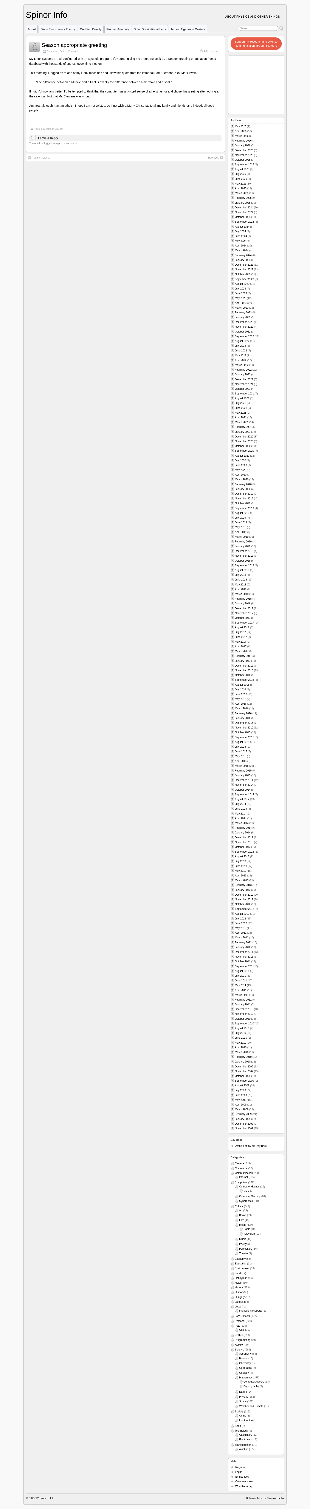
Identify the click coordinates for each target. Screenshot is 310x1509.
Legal (238, 1306)
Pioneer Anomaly (117, 29)
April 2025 (240, 188)
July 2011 (240, 975)
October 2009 (243, 1076)
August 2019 (242, 512)
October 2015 (243, 732)
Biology (243, 1358)
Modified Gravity (91, 29)
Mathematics (246, 1377)
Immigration (246, 1420)
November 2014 (244, 784)
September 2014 (244, 794)
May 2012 (240, 928)
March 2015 (241, 765)
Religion (239, 1344)
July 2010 (240, 1033)
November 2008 (244, 1128)
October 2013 (243, 846)
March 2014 (241, 823)
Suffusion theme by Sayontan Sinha (265, 1498)
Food (238, 1273)
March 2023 (241, 307)
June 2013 (241, 866)
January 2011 (243, 1004)
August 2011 (242, 971)
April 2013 (240, 875)
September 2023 (244, 279)
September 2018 (244, 565)
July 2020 (240, 460)
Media (242, 1224)
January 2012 (243, 947)
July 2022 (240, 345)
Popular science (39, 157)
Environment (242, 1268)
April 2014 (240, 818)
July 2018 (240, 574)
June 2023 (241, 293)
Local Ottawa (242, 1316)
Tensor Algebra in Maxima (188, 29)
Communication (244, 1173)
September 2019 (244, 508)
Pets (237, 1325)
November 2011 (244, 956)
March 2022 (241, 364)
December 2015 (244, 722)
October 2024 (243, 217)
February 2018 (243, 598)
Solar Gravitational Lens (150, 29)
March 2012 (241, 937)
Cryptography (251, 1386)
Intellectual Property (250, 1310)
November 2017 (244, 613)
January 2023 (243, 317)
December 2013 (244, 837)
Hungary (240, 1297)
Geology (244, 1372)
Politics (239, 1335)
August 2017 (242, 627)
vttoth (48, 128)
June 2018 (241, 579)
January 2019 (243, 546)
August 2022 (242, 341)
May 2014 (240, 813)
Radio (246, 1228)
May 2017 (240, 641)
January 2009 (243, 1119)
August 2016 (242, 684)
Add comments (211, 51)
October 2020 (243, 446)
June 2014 (241, 808)
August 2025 (242, 169)
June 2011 (241, 980)
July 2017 (240, 632)
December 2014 (244, 780)
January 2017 (243, 660)
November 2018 (244, 555)
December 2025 (244, 150)
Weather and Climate (251, 1406)
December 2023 (244, 264)
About (32, 29)
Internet (243, 1177)
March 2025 (241, 193)
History (239, 1287)
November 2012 (244, 899)
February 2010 (243, 1056)
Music (242, 1239)
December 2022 (244, 321)
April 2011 (240, 990)
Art (240, 1210)
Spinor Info (46, 15)
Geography (245, 1367)
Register (240, 1467)
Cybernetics (246, 1201)
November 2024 (244, 212)
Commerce (241, 1168)
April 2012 (240, 932)
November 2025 (244, 155)
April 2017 (240, 646)
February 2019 (243, 541)
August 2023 (242, 283)
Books (242, 1215)
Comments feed (244, 1481)
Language (240, 1301)
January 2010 (243, 1061)
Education (240, 1263)
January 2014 (243, 832)
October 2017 (243, 617)
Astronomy (245, 1353)
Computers (52, 51)
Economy (240, 1258)
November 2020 (244, 441)
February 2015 (243, 770)
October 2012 (243, 904)
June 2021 (241, 408)
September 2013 (244, 851)
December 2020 (244, 436)
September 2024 (244, 221)
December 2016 (244, 665)
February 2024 (243, 255)
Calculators (245, 1434)
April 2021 (240, 417)
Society (239, 1411)
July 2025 (240, 174)
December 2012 (244, 894)
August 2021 (242, 398)
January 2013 (243, 890)
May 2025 (240, 183)
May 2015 (240, 756)
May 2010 (240, 1042)
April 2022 (240, 360)
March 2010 (241, 1052)
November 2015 (244, 727)
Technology (241, 1430)
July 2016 (240, 689)
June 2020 (241, 465)
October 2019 (243, 503)
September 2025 (244, 164)
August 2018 (242, 570)
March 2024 (241, 250)
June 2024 (241, 236)
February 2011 (243, 999)
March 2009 (241, 1109)
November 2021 (244, 384)
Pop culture (245, 1248)
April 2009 (240, 1104)
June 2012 (241, 923)
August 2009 (242, 1085)
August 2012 (242, 913)
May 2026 (240, 126)
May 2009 (240, 1099)
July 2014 (240, 803)
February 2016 (243, 713)
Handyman (241, 1278)
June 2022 (241, 350)
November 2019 (244, 498)
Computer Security (249, 1196)
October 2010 (243, 1018)
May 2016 (240, 699)
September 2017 (244, 622)
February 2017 (243, 655)
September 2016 (244, 679)
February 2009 (243, 1114)
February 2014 (243, 827)
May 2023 (240, 298)
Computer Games (249, 1186)
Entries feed (242, 1476)
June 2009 (241, 1095)
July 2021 (240, 403)
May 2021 (240, 412)
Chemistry (245, 1363)
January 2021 (243, 431)
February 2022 (243, 369)
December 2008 (244, 1123)
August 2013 (242, 856)
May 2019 (240, 527)
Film (241, 1220)
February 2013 (243, 885)
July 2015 (240, 746)
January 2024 (243, 260)
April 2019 (240, 532)
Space (242, 1401)
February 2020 (243, 484)
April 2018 (240, 589)
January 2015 (243, 775)
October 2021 (243, 388)
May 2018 (240, 584)
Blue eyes (215, 157)
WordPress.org (244, 1486)
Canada (239, 1163)
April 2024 (240, 245)
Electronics (245, 1439)
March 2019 (241, 536)
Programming (242, 1339)
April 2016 (240, 703)
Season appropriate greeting (74, 45)
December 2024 (244, 207)
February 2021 (243, 426)
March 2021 (241, 422)
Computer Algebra (253, 1381)
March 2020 (241, 479)
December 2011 (244, 951)
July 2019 (240, 517)
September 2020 (244, 450)
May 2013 (240, 870)
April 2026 (240, 131)
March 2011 (241, 994)
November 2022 (244, 326)
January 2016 (243, 718)
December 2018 (244, 551)
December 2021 (244, 379)
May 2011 (240, 985)
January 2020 (243, 489)
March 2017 (241, 651)
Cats (242, 1329)
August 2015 (242, 742)
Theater (243, 1253)
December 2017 (244, 608)
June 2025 (241, 178)
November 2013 (244, 842)
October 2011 (243, 961)
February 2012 (243, 942)
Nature (243, 1391)
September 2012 (244, 908)
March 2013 (241, 880)
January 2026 (243, 145)
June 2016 (241, 694)
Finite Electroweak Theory (57, 29)
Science (239, 1349)
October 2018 (243, 560)
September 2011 (244, 966)
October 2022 (243, 331)
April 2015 (240, 761)
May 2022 (240, 355)
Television (249, 1233)
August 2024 (242, 226)
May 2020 (240, 469)
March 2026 (241, 135)
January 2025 (243, 202)
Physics (243, 1396)
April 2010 (240, 1047)
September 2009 (244, 1080)
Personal (73, 51)
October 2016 (243, 675)
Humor (239, 1292)
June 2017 (241, 637)
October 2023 (243, 274)
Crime (242, 1415)
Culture (63, 51)
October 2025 (243, 159)
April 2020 (240, 474)
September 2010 (244, 1023)
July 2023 (240, 288)
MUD (246, 1190)
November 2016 (244, 670)
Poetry (243, 1244)
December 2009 (244, 1066)
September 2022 (244, 336)
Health (238, 1282)
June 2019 (241, 522)
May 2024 (240, 240)
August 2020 (242, 455)
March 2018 (241, 594)
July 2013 (240, 861)
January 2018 (243, 603)
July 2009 (240, 1090)
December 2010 (244, 1009)
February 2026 (243, 140)
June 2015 (241, 751)
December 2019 (244, 493)
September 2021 (244, 393)
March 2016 (241, 708)
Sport (238, 1425)
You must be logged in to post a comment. (53, 143)
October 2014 (243, 789)
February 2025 (243, 197)
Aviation (243, 1449)
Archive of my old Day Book (251, 1145)
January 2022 (243, 374)
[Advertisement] (256, 83)
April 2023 (240, 303)
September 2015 (244, 737)
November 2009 (244, 1071)
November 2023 (244, 269)
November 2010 (244, 1013)
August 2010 (242, 1028)
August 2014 (242, 799)
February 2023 (243, 312)
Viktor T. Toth (47, 1498)
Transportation (243, 1444)
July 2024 (240, 231)
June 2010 (241, 1037)
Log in (238, 1472)
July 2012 (240, 918)
